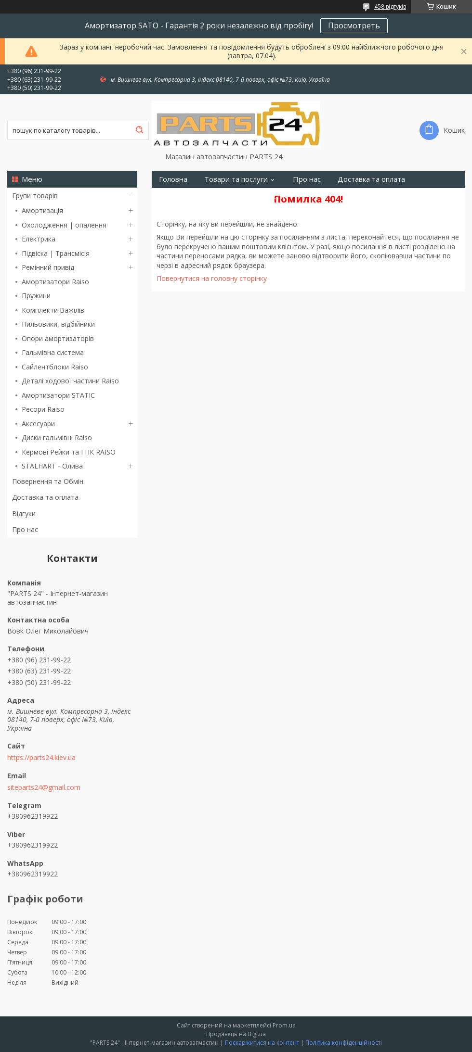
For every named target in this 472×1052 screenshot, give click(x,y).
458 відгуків (390, 6)
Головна (173, 179)
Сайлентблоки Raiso (55, 366)
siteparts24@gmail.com (43, 787)
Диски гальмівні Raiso (57, 437)
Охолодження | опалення (64, 224)
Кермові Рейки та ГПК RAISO (69, 451)
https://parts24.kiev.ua (41, 757)
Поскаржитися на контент (262, 1043)
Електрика (38, 238)
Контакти (268, 196)
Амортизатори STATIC (58, 395)
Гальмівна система (53, 352)
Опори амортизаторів (58, 338)
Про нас (25, 529)
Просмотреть (354, 25)
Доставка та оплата (45, 497)
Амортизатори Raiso (55, 281)
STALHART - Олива (52, 465)
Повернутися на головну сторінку (212, 278)
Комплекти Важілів (53, 310)
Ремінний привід (48, 267)
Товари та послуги (236, 179)
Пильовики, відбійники (58, 324)
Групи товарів (35, 195)
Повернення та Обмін (47, 481)
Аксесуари (38, 423)
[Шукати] (139, 130)
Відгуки (24, 513)
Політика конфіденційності (343, 1043)
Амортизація (42, 210)
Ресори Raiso (43, 409)
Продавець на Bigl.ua (236, 1034)
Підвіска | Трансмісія (56, 253)
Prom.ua (284, 1025)
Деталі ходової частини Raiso (70, 380)
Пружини (36, 295)
